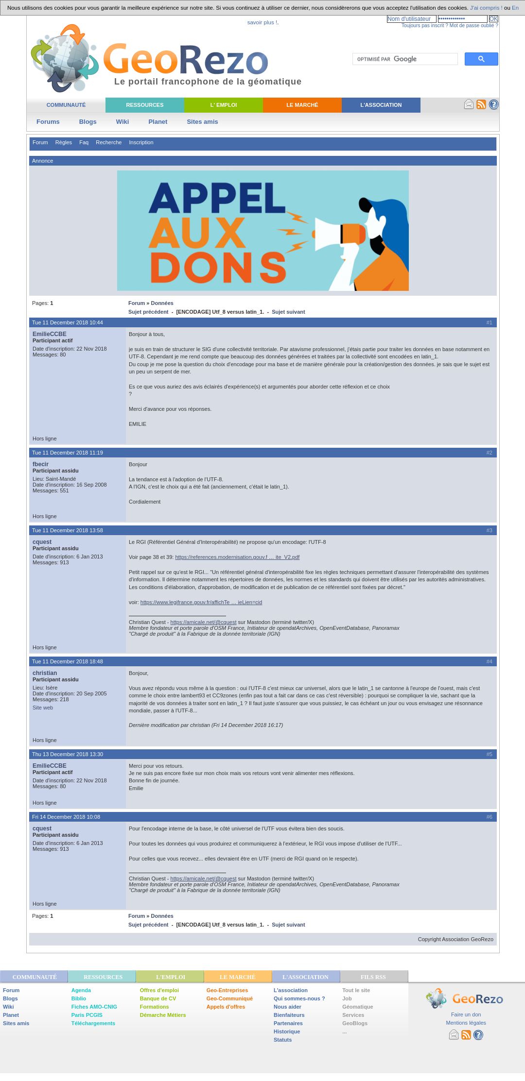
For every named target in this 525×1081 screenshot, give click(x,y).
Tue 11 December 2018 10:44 (67, 322)
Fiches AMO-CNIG (94, 1007)
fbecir (41, 464)
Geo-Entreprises (227, 990)
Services (353, 1015)
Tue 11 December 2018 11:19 (67, 453)
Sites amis (202, 121)
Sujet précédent (148, 312)
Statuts (283, 1040)
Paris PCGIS (87, 1015)
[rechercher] (404, 59)
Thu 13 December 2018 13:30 (67, 754)
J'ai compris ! (486, 8)
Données (162, 303)
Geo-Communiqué (230, 998)
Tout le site (356, 990)
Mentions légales (466, 1023)
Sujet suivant (288, 312)
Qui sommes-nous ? (299, 998)
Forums (48, 121)
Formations (154, 1007)
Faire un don (466, 1014)
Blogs (88, 121)
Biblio (79, 998)
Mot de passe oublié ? (474, 25)
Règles (63, 142)
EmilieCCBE (50, 334)
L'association (291, 990)
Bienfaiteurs (289, 1015)
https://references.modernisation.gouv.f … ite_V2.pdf (237, 557)
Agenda (81, 990)
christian (45, 673)
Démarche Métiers (163, 1015)
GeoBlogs (355, 1023)
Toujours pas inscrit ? (425, 25)
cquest (42, 542)
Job (347, 998)
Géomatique (357, 1007)
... (344, 1031)
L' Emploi (223, 105)
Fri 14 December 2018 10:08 (66, 817)
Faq (83, 142)
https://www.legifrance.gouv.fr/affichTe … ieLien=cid (201, 602)
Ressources (144, 105)
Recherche (109, 142)
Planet (157, 121)
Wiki (122, 121)
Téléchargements (93, 1023)
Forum (40, 142)
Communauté (66, 105)
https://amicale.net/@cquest (204, 622)
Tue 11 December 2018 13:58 (67, 530)
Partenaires (288, 1023)
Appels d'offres (226, 1007)
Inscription (141, 142)
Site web (43, 707)
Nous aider (287, 1007)
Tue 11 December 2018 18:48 (67, 661)
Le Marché (302, 105)
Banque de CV (158, 998)
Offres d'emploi (159, 990)
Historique (287, 1031)
